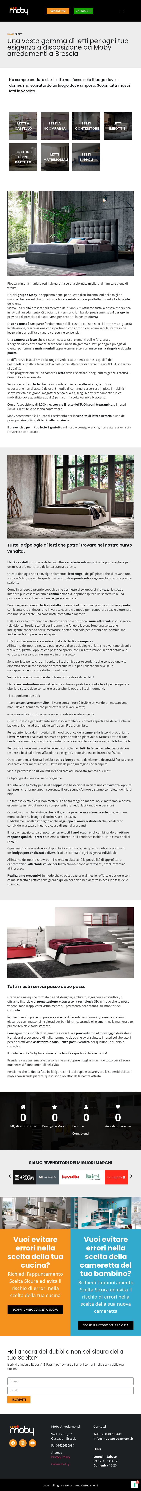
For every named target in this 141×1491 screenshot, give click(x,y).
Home (10, 34)
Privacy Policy (60, 1457)
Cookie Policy (60, 1464)
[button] (122, 11)
